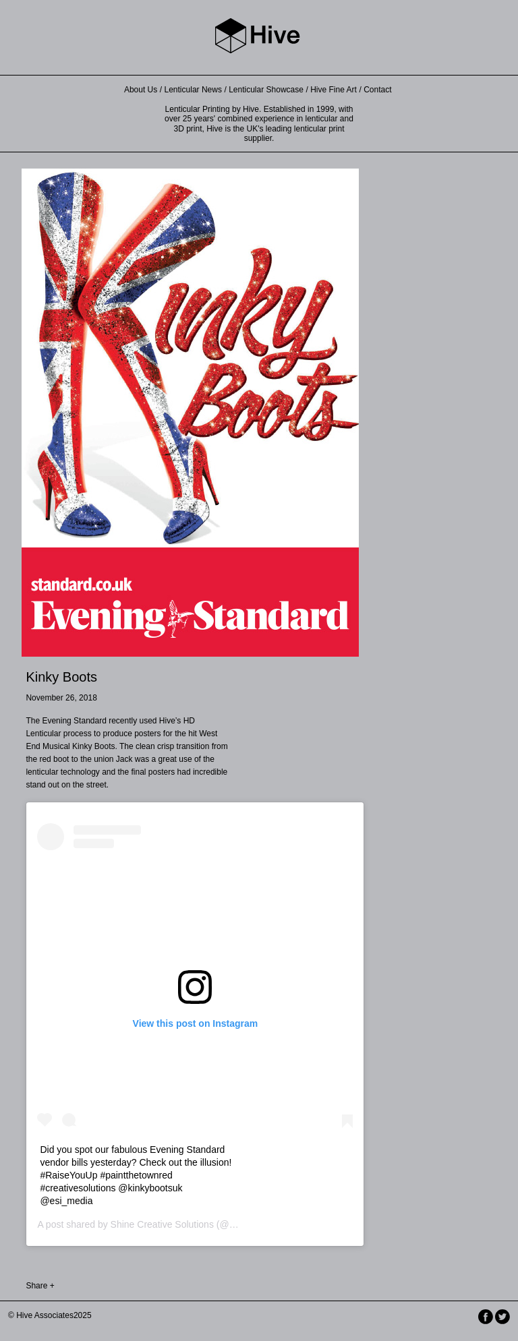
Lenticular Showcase (266, 89)
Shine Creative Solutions (162, 1224)
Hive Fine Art (333, 89)
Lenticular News (193, 89)
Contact (377, 89)
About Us (140, 89)
